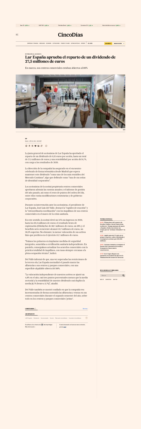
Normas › (85, 308)
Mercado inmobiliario (61, 318)
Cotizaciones (56, 43)
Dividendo (36, 318)
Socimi (52, 318)
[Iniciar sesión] (119, 43)
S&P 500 (41, 25)
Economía (48, 43)
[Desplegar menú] (17, 34)
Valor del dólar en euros (108, 25)
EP (26, 138)
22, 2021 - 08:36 (35, 141)
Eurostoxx (108, 279)
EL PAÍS (89, 42)
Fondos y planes (65, 43)
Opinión (83, 43)
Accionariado (44, 318)
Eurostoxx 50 (84, 25)
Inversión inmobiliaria (75, 318)
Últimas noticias (75, 43)
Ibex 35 (22, 25)
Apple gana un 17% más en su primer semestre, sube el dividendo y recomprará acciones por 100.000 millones (112, 238)
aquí (65, 327)
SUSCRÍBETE (108, 43)
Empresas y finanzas (32, 43)
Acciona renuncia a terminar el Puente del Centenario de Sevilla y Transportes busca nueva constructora (112, 247)
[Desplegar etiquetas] (86, 318)
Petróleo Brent (62, 25)
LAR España (28, 318)
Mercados (42, 43)
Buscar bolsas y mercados (109, 270)
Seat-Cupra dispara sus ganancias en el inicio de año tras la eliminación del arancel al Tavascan (111, 255)
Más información (30, 327)
